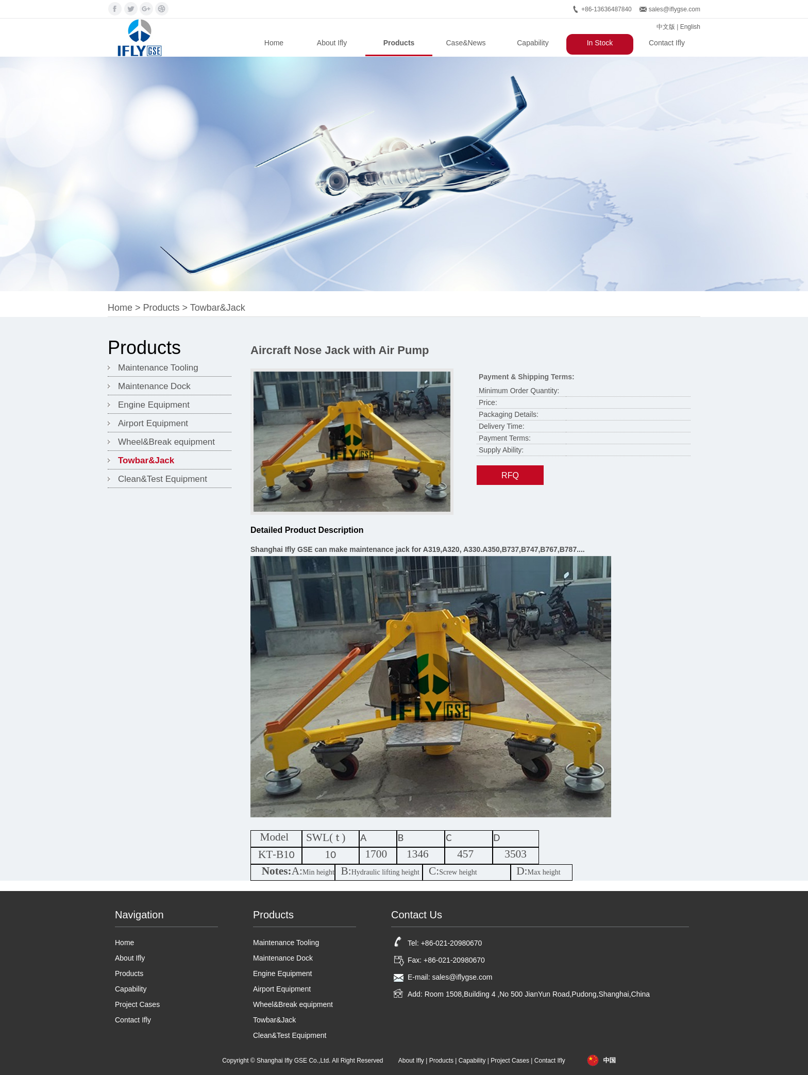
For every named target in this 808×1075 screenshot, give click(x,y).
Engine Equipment (154, 405)
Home (273, 43)
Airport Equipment (153, 423)
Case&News (465, 43)
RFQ (510, 475)
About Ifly (332, 43)
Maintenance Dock (154, 386)
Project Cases (137, 1004)
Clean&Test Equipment (162, 479)
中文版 (665, 26)
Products (399, 43)
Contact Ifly (667, 43)
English (690, 26)
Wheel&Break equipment (166, 442)
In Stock (600, 43)
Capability (532, 43)
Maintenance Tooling (158, 368)
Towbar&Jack (217, 308)
